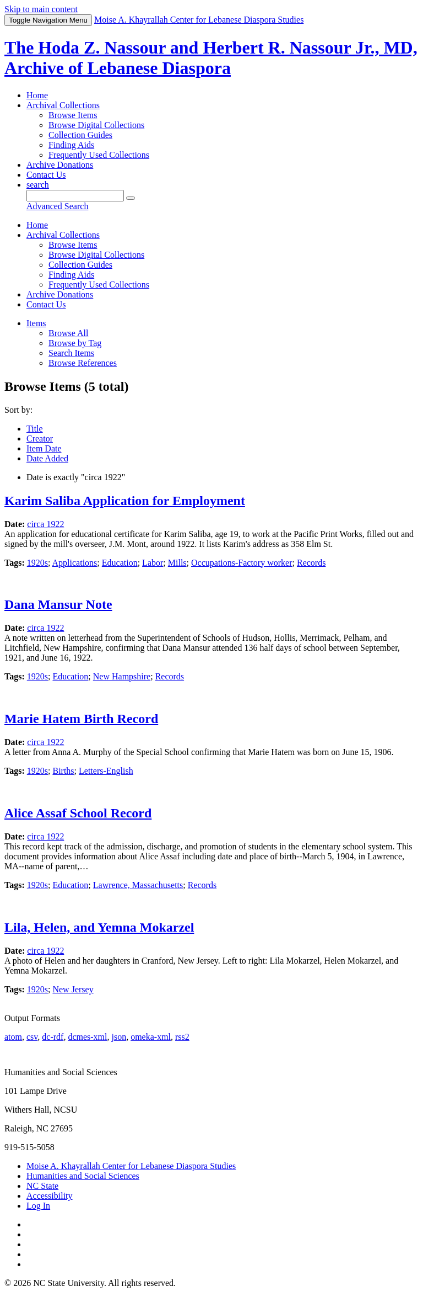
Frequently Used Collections (98, 155)
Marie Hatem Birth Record (81, 718)
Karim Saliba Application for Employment (124, 500)
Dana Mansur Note (58, 604)
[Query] (75, 195)
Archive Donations (59, 164)
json (118, 1036)
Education (120, 562)
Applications (74, 562)
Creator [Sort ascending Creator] (39, 438)
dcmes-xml (87, 1036)
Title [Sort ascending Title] (34, 428)
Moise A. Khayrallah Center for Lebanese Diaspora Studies (131, 1166)
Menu (48, 20)
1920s (37, 562)
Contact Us (46, 174)
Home (37, 95)
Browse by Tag (74, 343)
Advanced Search (57, 206)
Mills (177, 562)
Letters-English (106, 770)
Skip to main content (41, 9)
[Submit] (130, 198)
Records (311, 562)
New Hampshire (121, 676)
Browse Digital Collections (96, 125)
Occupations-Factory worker (241, 562)
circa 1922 (45, 524)
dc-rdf (52, 1036)
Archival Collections (63, 105)
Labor (152, 562)
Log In (38, 1205)
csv (31, 1036)
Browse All (68, 333)
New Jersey (72, 989)
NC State (42, 1185)
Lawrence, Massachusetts (138, 885)
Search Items (71, 353)
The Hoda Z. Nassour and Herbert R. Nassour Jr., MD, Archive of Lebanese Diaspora (210, 58)
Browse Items (72, 115)
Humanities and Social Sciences (82, 1176)
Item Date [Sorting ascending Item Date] (44, 448)
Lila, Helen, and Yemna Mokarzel (99, 927)
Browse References (82, 363)
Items (36, 323)
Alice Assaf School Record (77, 813)
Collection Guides (80, 135)
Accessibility (49, 1195)
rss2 (182, 1036)
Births (63, 770)
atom (13, 1036)
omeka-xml (151, 1036)
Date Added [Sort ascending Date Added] (47, 458)
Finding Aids (71, 145)
